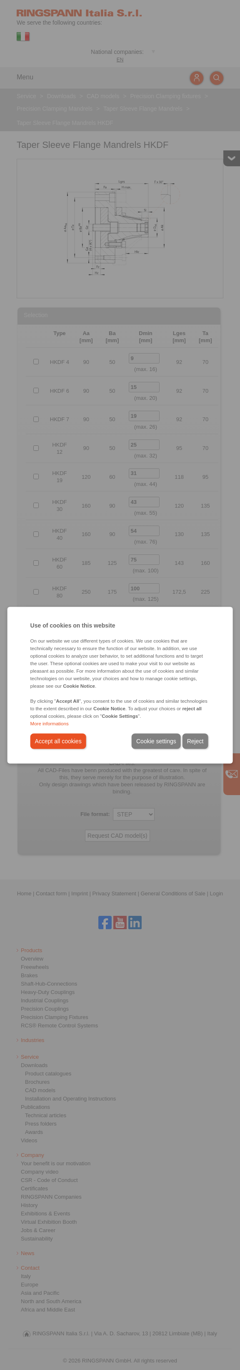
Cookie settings (156, 740)
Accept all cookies (58, 740)
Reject (195, 740)
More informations (49, 723)
